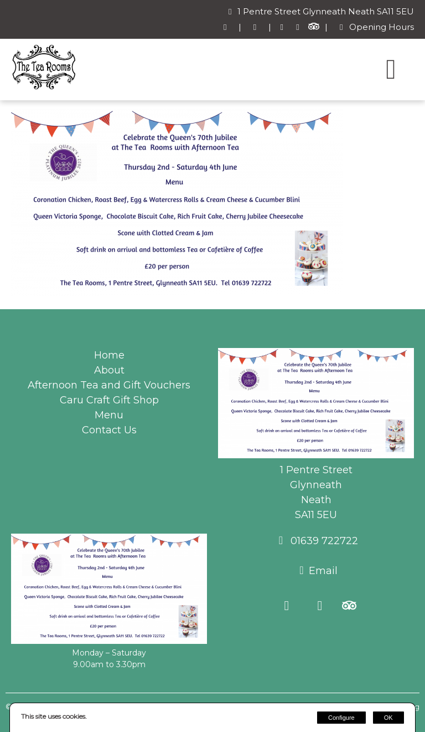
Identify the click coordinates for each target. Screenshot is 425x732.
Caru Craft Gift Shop (109, 400)
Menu (109, 415)
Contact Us (109, 430)
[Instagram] (298, 27)
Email (323, 571)
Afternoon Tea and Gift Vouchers (109, 385)
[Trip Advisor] (313, 27)
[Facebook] (282, 27)
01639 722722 (323, 541)
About (109, 370)
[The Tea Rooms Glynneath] (44, 88)
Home (109, 355)
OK (388, 717)
